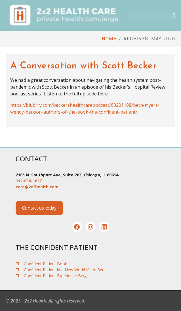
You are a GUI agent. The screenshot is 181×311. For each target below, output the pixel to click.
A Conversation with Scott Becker (83, 66)
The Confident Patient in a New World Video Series (62, 269)
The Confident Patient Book (41, 263)
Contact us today (39, 208)
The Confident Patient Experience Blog (51, 275)
